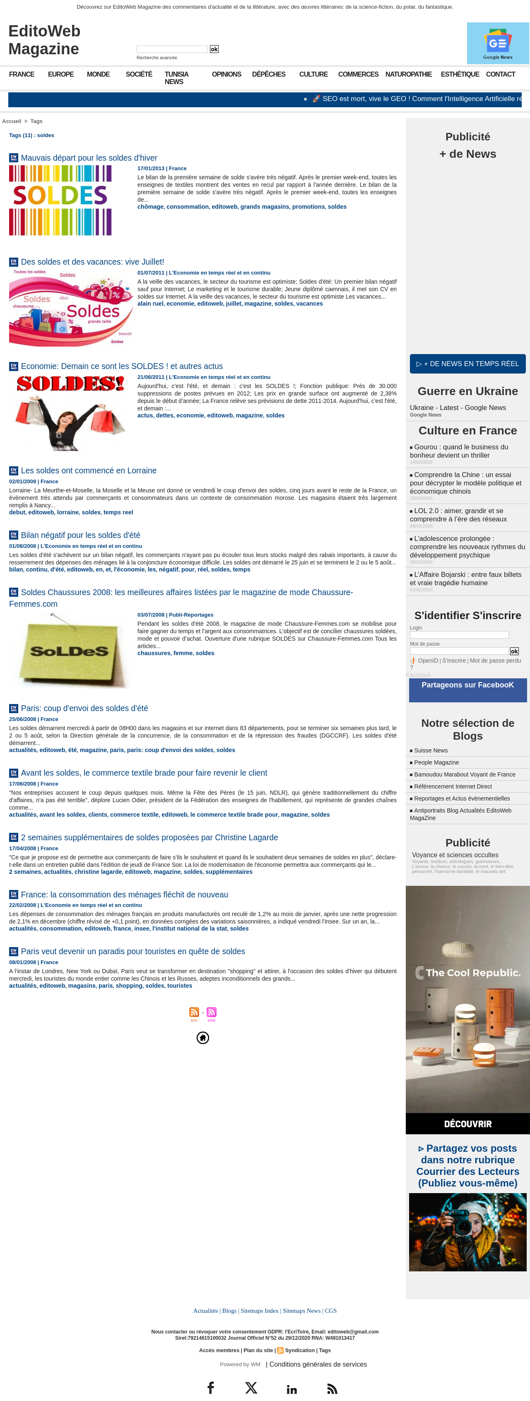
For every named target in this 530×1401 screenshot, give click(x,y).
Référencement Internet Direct (458, 772)
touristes (165, 1005)
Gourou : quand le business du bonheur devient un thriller (457, 448)
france (113, 948)
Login (416, 615)
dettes (162, 415)
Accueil (11, 121)
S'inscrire (449, 648)
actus (144, 415)
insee (130, 948)
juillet (226, 311)
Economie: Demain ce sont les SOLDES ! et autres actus (146, 365)
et (100, 576)
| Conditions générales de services (310, 1349)
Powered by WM (239, 1349)
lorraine (63, 512)
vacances (295, 311)
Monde (98, 74)
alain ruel (149, 311)
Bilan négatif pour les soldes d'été (95, 534)
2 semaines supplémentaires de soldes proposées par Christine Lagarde (180, 842)
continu (34, 576)
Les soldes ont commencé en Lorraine (105, 469)
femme (179, 659)
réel (187, 576)
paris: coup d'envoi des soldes (157, 756)
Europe (61, 74)
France (21, 74)
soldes (320, 206)
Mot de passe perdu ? (488, 648)
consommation (183, 206)
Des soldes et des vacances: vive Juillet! (110, 261)
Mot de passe (425, 631)
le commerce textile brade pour (214, 820)
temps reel (109, 512)
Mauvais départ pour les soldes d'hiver (105, 157)
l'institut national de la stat (174, 948)
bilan (15, 576)
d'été (53, 576)
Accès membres (221, 1335)
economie (176, 311)
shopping (119, 1005)
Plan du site (258, 1335)
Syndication (298, 1335)
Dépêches (268, 74)
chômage (149, 206)
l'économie (120, 576)
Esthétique (460, 74)
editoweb (217, 206)
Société (139, 74)
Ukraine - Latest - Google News (456, 405)
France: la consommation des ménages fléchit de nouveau (150, 906)
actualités (21, 756)
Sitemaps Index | (261, 1296)
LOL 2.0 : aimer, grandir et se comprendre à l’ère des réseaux (456, 507)
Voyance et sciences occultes (450, 841)
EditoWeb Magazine (44, 40)
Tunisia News (176, 78)
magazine (248, 311)
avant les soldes (57, 820)
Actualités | (208, 1296)
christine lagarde (90, 885)
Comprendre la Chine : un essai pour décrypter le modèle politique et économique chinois (466, 478)
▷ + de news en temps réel (468, 362)
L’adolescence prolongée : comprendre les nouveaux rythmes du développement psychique (465, 537)
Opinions (226, 74)
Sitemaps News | (302, 1296)
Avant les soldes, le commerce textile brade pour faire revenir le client (173, 778)
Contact (500, 74)
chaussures (152, 659)
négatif (156, 576)
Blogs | (232, 1296)
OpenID (426, 648)
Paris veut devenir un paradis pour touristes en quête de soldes (160, 970)
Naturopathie (408, 74)
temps (223, 576)
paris (107, 756)
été (67, 756)
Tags (36, 121)
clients (90, 820)
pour (173, 576)
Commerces (358, 74)
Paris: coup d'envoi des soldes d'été (100, 714)
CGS (329, 1296)
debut (16, 512)
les (140, 576)
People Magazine (440, 741)
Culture (313, 74)
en (92, 576)
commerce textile (123, 820)
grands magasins (254, 206)
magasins (75, 1005)
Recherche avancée (157, 57)
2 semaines (23, 885)
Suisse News (433, 729)
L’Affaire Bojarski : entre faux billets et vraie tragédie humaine (467, 567)
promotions (294, 206)
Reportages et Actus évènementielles (469, 784)
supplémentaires (210, 885)
